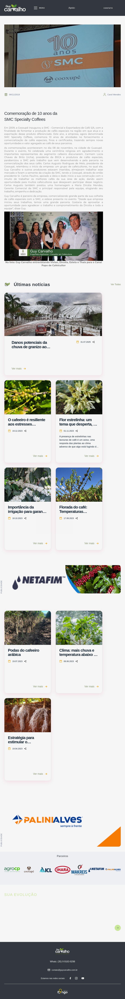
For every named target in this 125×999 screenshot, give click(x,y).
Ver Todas (116, 284)
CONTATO (108, 8)
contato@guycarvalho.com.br (64, 970)
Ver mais (19, 368)
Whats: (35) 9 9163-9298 (62, 961)
